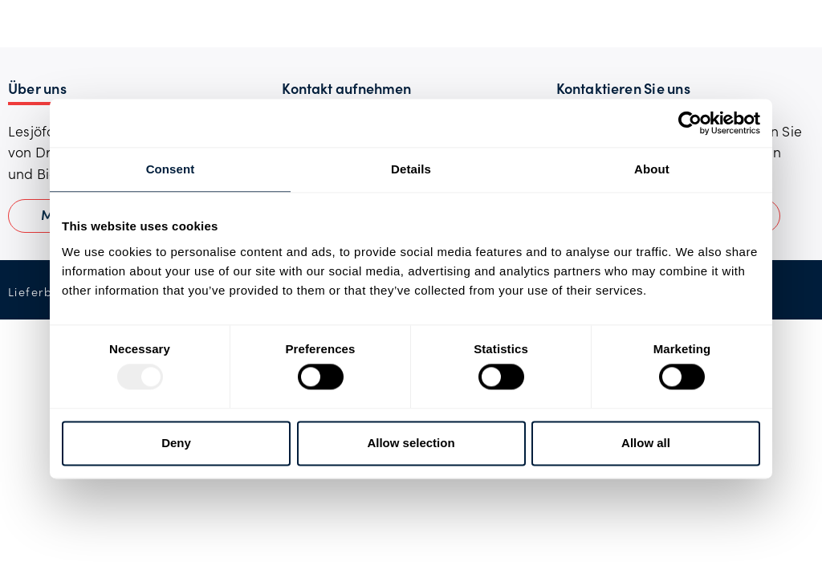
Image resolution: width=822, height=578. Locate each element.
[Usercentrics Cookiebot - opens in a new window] (690, 123)
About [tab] (651, 169)
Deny (176, 443)
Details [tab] (411, 169)
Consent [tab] (170, 169)
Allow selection (410, 443)
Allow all (645, 443)
